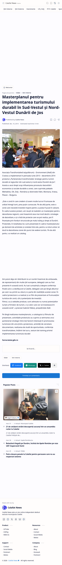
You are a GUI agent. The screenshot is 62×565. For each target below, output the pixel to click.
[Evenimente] (31, 8)
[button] (3, 3)
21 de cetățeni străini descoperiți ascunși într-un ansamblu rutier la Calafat (30, 428)
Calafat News (11, 3)
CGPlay (6, 532)
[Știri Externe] (19, 8)
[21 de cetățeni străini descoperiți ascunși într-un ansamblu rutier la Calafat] (31, 404)
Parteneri (7, 552)
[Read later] (51, 119)
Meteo (36, 537)
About (36, 529)
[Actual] (18, 423)
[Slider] (5, 358)
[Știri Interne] (8, 8)
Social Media (38, 535)
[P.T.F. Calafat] (51, 8)
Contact (36, 532)
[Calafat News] (15, 120)
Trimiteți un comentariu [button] (31, 375)
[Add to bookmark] (56, 391)
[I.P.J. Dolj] (41, 8)
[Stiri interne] (16, 358)
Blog (35, 549)
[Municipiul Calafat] (27, 423)
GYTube (6, 529)
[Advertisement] (31, 29)
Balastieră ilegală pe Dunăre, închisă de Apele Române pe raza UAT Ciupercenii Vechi (32, 444)
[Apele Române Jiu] (27, 440)
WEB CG (6, 535)
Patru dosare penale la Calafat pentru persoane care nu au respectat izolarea (30, 455)
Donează (37, 552)
